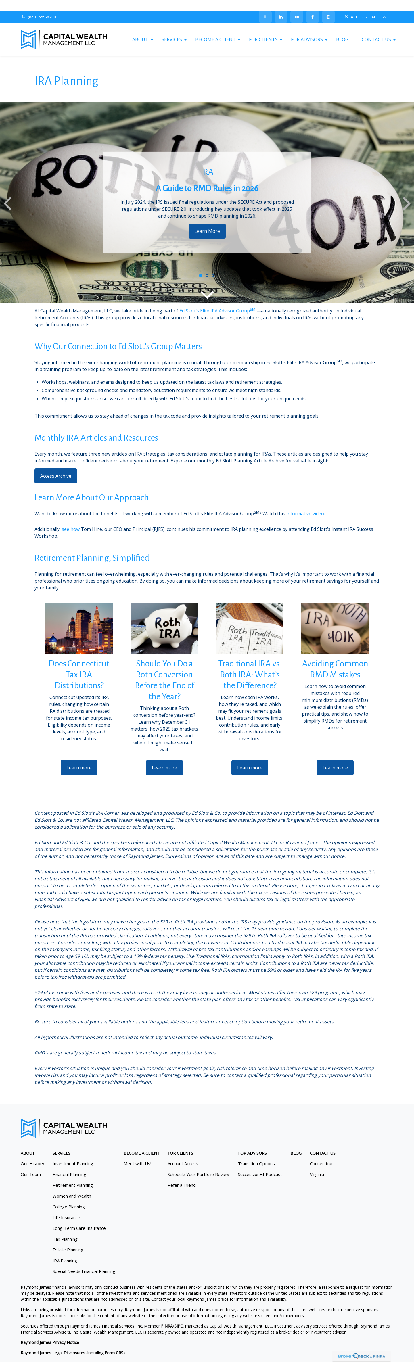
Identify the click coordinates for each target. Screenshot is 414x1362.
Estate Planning (68, 1239)
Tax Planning (65, 1228)
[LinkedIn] (281, 5)
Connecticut (321, 1152)
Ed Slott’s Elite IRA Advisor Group (214, 299)
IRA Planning (65, 1249)
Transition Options (256, 1152)
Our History (32, 1152)
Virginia (317, 1163)
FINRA (167, 1314)
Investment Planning (73, 1152)
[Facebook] (312, 5)
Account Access (183, 1152)
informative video (305, 502)
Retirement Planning (73, 1174)
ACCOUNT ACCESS (365, 6)
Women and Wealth (72, 1185)
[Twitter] (265, 5)
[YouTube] (296, 5)
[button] (140, 28)
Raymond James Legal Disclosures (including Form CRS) (73, 1341)
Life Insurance (66, 1206)
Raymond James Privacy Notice (50, 1331)
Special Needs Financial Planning (84, 1260)
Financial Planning (69, 1163)
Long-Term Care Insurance (79, 1217)
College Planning (69, 1195)
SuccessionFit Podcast (260, 1163)
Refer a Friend (182, 1174)
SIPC (178, 1314)
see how (71, 518)
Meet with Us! (137, 1152)
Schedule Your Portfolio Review (199, 1163)
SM (252, 298)
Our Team (31, 1163)
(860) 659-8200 (38, 6)
